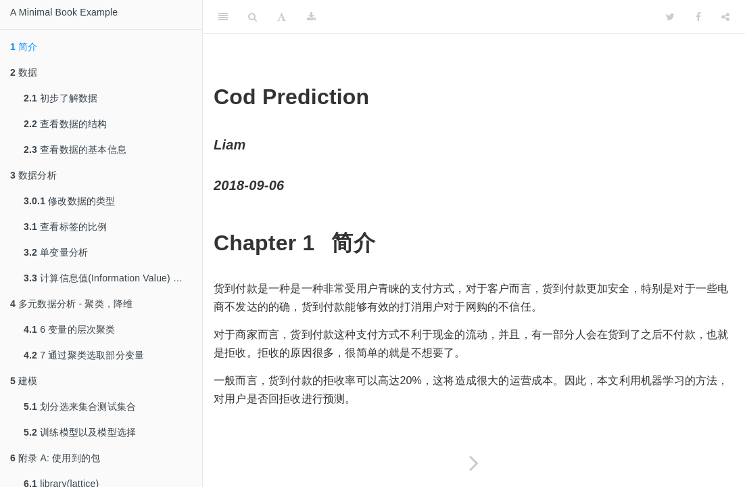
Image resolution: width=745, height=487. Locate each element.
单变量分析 (56, 252)
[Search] (252, 17)
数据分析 (33, 175)
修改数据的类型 (70, 200)
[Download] (311, 17)
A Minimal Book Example (64, 12)
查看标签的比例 (65, 226)
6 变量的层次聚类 (70, 329)
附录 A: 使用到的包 (55, 458)
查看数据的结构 (65, 123)
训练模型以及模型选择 (80, 432)
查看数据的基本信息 (75, 149)
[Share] (725, 17)
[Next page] (474, 463)
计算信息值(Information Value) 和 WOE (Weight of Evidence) (113, 278)
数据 (24, 72)
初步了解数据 (60, 98)
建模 (24, 380)
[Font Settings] (281, 17)
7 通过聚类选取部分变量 (84, 355)
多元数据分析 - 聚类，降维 (71, 303)
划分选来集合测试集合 (80, 406)
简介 (24, 46)
